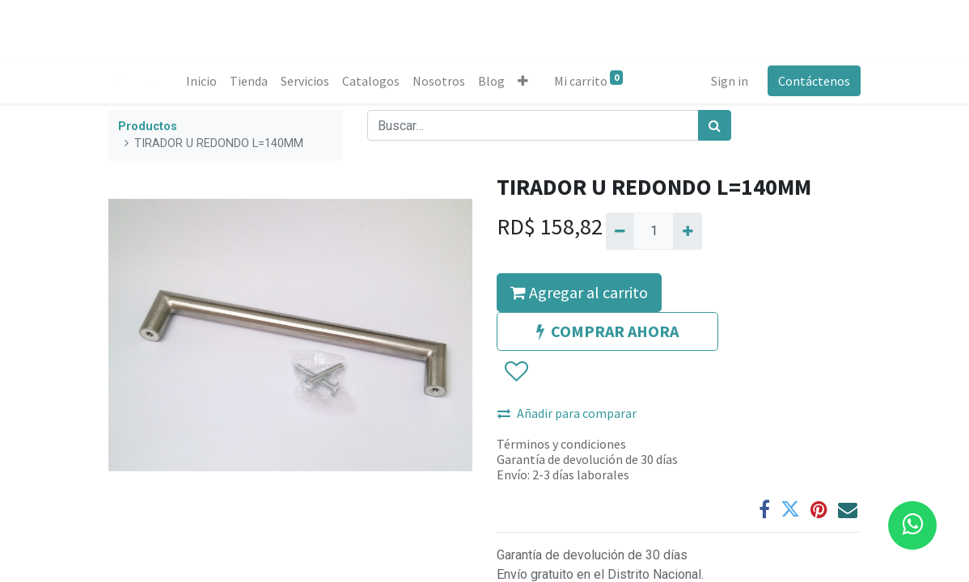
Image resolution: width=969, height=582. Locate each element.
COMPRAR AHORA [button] (607, 331)
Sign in (729, 81)
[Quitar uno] (620, 231)
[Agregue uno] (687, 231)
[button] (523, 81)
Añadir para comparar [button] (567, 413)
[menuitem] (201, 81)
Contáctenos (814, 81)
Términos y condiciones (561, 444)
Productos (147, 126)
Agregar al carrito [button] (579, 292)
